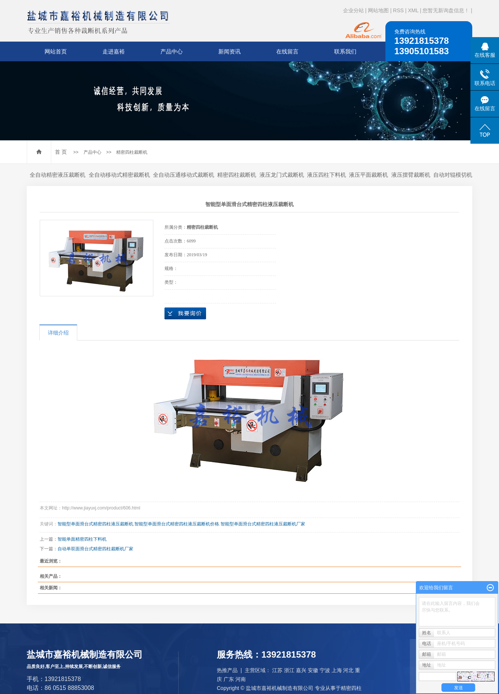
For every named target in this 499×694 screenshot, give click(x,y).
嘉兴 (301, 670)
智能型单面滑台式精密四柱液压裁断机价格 (176, 524)
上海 (337, 670)
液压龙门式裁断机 (282, 175)
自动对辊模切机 (452, 175)
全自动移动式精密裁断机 (119, 175)
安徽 (313, 670)
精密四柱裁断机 (131, 152)
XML (413, 10)
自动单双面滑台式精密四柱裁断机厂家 (95, 548)
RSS (398, 10)
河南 (240, 679)
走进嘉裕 (113, 51)
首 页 (61, 152)
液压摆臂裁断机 (410, 175)
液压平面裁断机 (368, 175)
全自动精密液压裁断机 (57, 175)
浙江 (289, 670)
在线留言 (287, 51)
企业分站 (353, 10)
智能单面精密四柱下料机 (82, 539)
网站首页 (56, 51)
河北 (348, 670)
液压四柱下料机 (326, 175)
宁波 (325, 670)
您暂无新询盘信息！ (446, 10)
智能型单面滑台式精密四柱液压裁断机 (95, 524)
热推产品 (227, 670)
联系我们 (345, 51)
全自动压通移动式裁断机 (183, 175)
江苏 (277, 670)
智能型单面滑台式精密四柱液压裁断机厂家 (263, 524)
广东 (229, 679)
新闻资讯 (229, 51)
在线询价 (185, 313)
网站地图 (378, 10)
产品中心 (171, 51)
